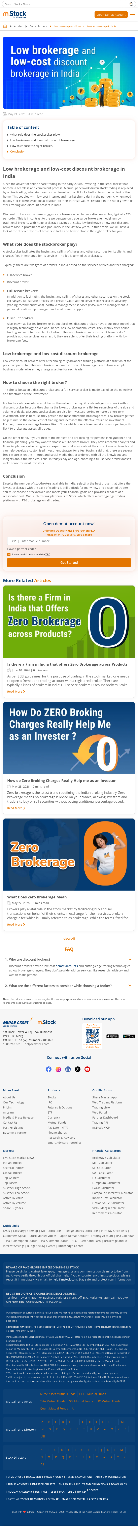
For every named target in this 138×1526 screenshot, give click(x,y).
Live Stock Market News (19, 1158)
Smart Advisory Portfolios (64, 1142)
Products (54, 1090)
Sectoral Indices (13, 1168)
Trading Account (102, 1236)
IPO (50, 1102)
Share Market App (104, 1097)
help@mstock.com (37, 1044)
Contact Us (10, 1122)
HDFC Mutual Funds (92, 1394)
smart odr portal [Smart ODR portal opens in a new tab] (74, 1499)
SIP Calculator (101, 1168)
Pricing (7, 1107)
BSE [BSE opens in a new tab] (37, 1491)
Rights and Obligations (92, 1484)
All (73, 1408)
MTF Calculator (102, 1163)
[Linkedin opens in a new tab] (68, 1069)
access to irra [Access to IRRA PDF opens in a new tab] (98, 1499)
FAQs (6, 1231)
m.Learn (8, 1112)
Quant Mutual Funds (54, 1408)
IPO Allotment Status (54, 1241)
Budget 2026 (35, 1246)
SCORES (93, 1490)
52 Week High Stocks (17, 1188)
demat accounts (67, 966)
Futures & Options (60, 1107)
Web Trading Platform (107, 1102)
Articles (18, 26)
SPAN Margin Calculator (108, 1208)
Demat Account (38, 26)
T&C (47, 554)
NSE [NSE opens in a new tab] (45, 1491)
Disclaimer (33, 1477)
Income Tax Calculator (107, 1198)
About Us (9, 1097)
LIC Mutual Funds (108, 1401)
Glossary (19, 1231)
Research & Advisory (61, 1137)
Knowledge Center (70, 1246)
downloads (119, 1484)
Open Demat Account (111, 14)
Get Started (69, 562)
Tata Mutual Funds (52, 1401)
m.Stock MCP (101, 1127)
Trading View (101, 1107)
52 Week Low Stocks (16, 1193)
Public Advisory (18, 1484)
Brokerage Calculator (106, 1158)
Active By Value (13, 1198)
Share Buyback (13, 1208)
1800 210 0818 (12, 1044)
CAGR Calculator (103, 1188)
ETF (50, 1112)
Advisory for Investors (111, 1477)
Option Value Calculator (108, 1203)
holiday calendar (20, 1491)
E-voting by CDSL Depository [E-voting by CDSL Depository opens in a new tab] (26, 1499)
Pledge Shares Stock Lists (82, 1231)
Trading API (100, 1122)
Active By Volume (14, 1203)
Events (50, 1246)
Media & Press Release (18, 1117)
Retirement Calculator (107, 1213)
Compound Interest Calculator (112, 1193)
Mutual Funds (57, 1122)
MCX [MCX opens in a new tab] (61, 1491)
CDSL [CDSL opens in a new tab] (71, 1491)
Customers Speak (14, 1236)
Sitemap (32, 1231)
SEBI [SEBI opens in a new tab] (53, 1491)
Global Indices (12, 1173)
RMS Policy (66, 1484)
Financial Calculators (106, 1151)
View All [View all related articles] (69, 939)
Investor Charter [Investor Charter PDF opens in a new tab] (44, 1484)
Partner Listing (13, 1127)
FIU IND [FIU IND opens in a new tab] (81, 1491)
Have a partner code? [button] (21, 549)
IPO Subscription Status (21, 1241)
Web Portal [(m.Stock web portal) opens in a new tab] (99, 1112)
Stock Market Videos (43, 1236)
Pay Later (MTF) (58, 1127)
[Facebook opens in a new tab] (48, 1069)
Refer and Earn (90, 1241)
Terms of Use (14, 1477)
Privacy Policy (53, 1477)
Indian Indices (12, 1163)
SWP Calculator (102, 1173)
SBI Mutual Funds (81, 1401)
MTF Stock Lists (51, 1231)
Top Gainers (11, 1178)
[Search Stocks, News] (69, 4)
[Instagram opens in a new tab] (58, 1069)
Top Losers (10, 1183)
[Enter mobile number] (74, 541)
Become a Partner (15, 1132)
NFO (74, 1241)
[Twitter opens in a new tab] (77, 1069)
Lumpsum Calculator (106, 1183)
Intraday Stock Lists (114, 1231)
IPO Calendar (125, 1236)
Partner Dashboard (105, 1117)
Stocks (52, 1097)
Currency (54, 1117)
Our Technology (13, 1102)
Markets (8, 1151)
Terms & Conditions (79, 1477)
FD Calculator (101, 1178)
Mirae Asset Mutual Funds (57, 1394)
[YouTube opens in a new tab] (87, 1069)
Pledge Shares (57, 1132)
